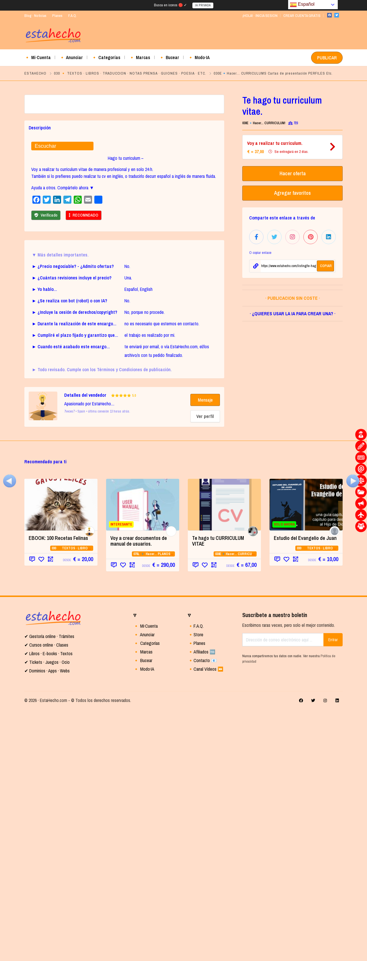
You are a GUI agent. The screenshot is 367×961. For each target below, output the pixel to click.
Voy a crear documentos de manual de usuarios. (138, 792)
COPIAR (326, 266)
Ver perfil (205, 667)
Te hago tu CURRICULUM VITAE (218, 792)
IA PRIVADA (203, 5)
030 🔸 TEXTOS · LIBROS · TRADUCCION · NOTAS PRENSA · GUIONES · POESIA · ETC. (130, 73)
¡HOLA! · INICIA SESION (260, 15)
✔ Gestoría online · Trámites (49, 887)
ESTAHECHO (35, 73)
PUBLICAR (327, 58)
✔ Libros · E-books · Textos (48, 905)
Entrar (333, 891)
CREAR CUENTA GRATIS (302, 15)
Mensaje (205, 651)
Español (302, 4)
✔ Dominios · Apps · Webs (47, 922)
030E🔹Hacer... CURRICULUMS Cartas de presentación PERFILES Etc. (273, 73)
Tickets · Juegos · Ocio (49, 913)
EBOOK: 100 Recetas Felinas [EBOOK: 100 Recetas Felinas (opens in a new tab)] (58, 789)
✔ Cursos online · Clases (46, 896)
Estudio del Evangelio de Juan (305, 789)
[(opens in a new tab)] (60, 756)
